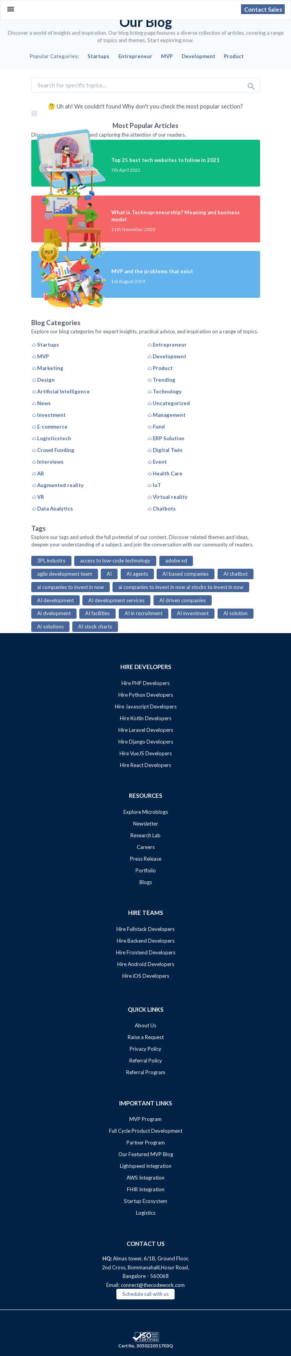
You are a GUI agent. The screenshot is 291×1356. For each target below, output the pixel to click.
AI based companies (185, 574)
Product (160, 368)
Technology (164, 391)
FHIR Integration (145, 1189)
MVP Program (145, 1119)
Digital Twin (164, 450)
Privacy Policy (145, 1049)
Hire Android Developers (145, 964)
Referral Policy (145, 1060)
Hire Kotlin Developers (145, 718)
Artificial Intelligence (60, 391)
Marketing (47, 368)
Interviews (47, 462)
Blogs (145, 882)
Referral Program (145, 1072)
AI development (55, 600)
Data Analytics (52, 508)
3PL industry (51, 560)
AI (109, 574)
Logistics (145, 1213)
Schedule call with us (145, 1294)
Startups (45, 345)
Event (157, 462)
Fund (156, 427)
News (41, 403)
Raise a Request (146, 1037)
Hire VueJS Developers (146, 753)
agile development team (64, 574)
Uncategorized (168, 403)
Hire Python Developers (145, 695)
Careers (146, 847)
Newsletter (145, 823)
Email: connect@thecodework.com (145, 1285)
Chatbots (161, 508)
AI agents (137, 574)
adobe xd (176, 560)
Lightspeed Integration (145, 1166)
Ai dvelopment (54, 613)
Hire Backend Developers (146, 941)
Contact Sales (263, 8)
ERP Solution (165, 438)
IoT (154, 485)
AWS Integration (145, 1177)
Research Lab (145, 835)
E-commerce (49, 427)
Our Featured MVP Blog (145, 1154)
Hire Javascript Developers (146, 706)
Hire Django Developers (145, 742)
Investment (48, 415)
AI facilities (97, 613)
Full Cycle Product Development (145, 1131)
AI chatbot (235, 574)
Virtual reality (167, 497)
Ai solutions (50, 626)
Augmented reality (57, 485)
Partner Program (146, 1142)
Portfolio (146, 870)
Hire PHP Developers (145, 683)
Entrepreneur (167, 345)
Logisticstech (51, 438)
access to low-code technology (115, 560)
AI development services (116, 600)
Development (166, 356)
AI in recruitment (143, 613)
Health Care (164, 473)
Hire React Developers (145, 765)
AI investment (193, 613)
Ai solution (235, 613)
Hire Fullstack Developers (145, 929)
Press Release (145, 859)
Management (166, 415)
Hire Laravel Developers (145, 730)
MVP (40, 356)
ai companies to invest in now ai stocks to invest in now (180, 587)
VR (37, 497)
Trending (161, 380)
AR (37, 473)
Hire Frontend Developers (145, 952)
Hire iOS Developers (145, 976)
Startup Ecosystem (145, 1201)
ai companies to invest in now (70, 587)
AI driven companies (182, 600)
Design (43, 380)
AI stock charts (95, 626)
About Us (145, 1025)
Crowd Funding (52, 450)
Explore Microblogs (145, 812)
